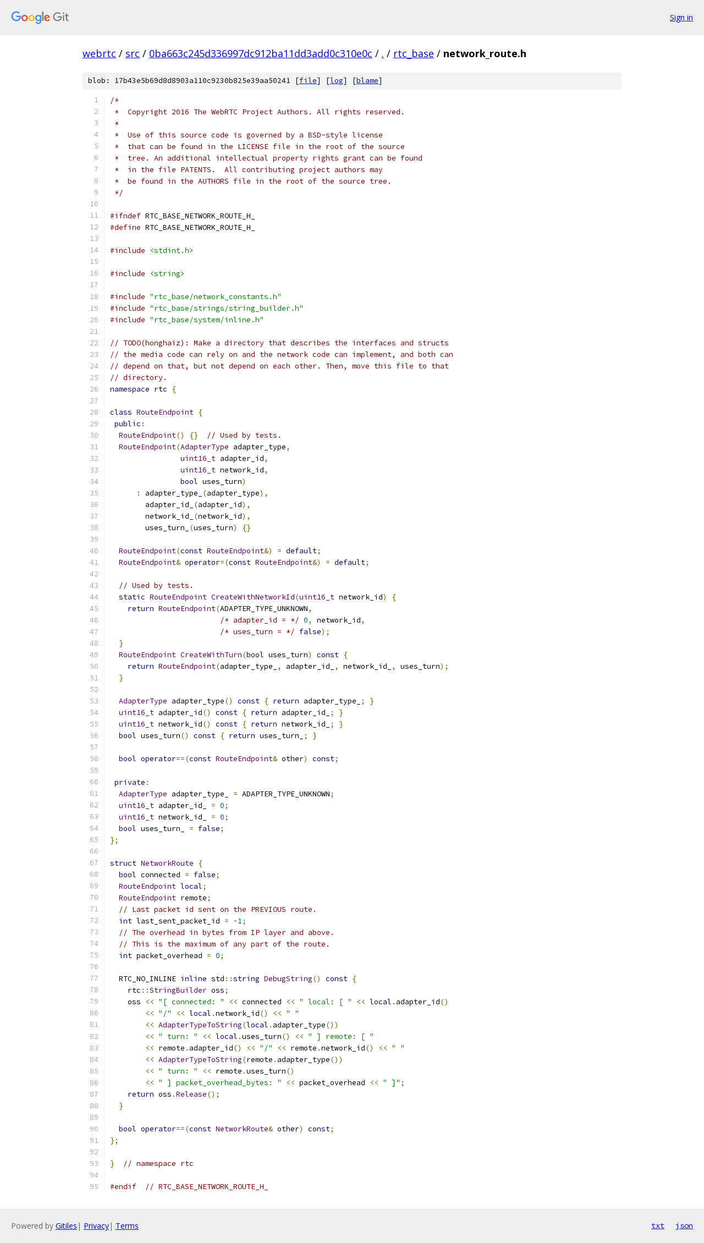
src (132, 53)
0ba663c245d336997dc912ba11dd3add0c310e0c (260, 53)
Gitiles (66, 1225)
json (684, 1225)
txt (657, 1225)
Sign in (681, 17)
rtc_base (413, 53)
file (308, 80)
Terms (127, 1225)
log (336, 80)
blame (367, 80)
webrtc (99, 53)
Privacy (96, 1225)
